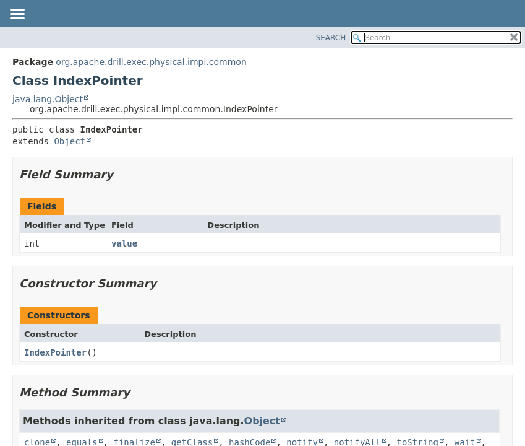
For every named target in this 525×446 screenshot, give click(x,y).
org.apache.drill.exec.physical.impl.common (151, 62)
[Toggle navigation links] (16, 15)
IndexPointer (55, 352)
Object (69, 141)
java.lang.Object (47, 99)
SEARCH (331, 37)
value (124, 243)
